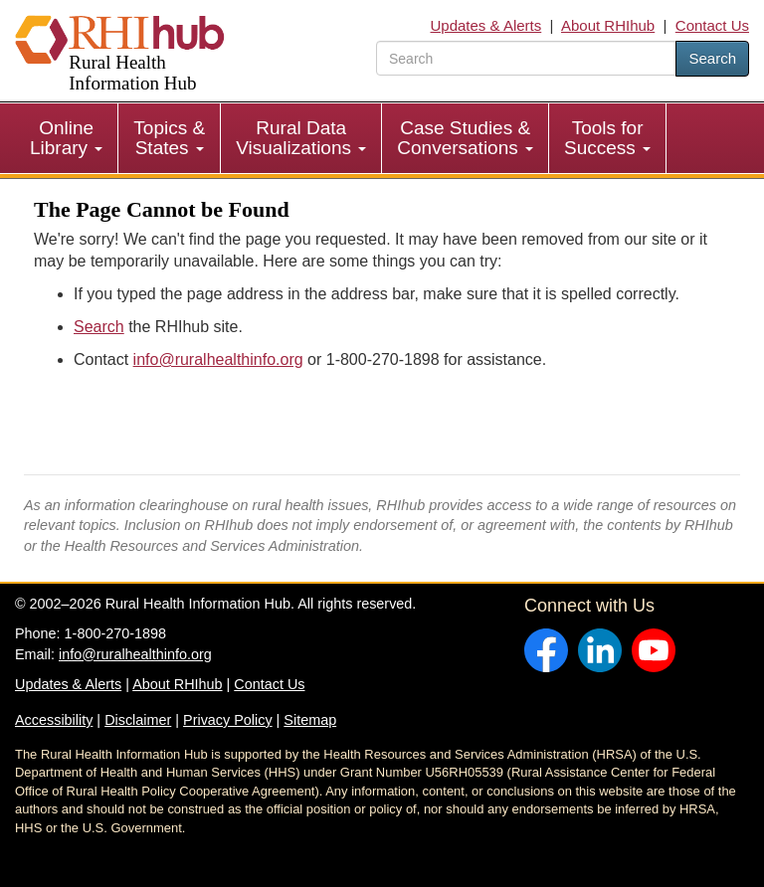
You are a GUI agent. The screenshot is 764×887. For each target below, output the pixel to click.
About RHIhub (608, 25)
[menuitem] (66, 138)
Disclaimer (137, 720)
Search (712, 58)
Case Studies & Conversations (465, 137)
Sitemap (310, 720)
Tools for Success (607, 137)
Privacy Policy (228, 720)
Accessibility (54, 720)
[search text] (526, 58)
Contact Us (712, 25)
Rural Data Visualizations (301, 137)
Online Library (66, 137)
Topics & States (169, 137)
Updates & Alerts (486, 25)
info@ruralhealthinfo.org (218, 359)
